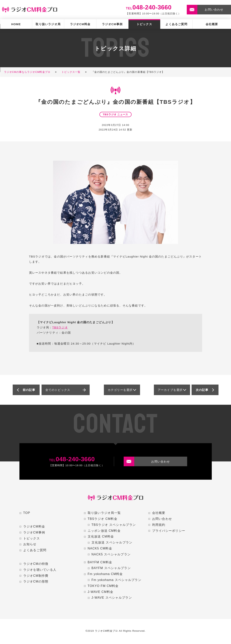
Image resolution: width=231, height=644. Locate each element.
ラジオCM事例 (112, 24)
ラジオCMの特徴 (35, 563)
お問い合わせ (162, 518)
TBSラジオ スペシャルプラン (114, 524)
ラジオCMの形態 (35, 581)
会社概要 (212, 24)
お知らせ (30, 544)
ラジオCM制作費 (35, 575)
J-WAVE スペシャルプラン (112, 597)
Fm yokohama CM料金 (105, 574)
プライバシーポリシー (168, 530)
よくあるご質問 (176, 24)
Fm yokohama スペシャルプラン (116, 580)
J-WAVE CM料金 (100, 591)
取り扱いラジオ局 (48, 24)
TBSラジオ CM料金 (103, 518)
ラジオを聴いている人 (40, 569)
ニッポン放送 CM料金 (104, 530)
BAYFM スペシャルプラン (111, 568)
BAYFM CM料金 (100, 562)
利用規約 (158, 524)
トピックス (144, 24)
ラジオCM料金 (80, 24)
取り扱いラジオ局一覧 (104, 512)
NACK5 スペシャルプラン (111, 554)
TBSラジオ (60, 327)
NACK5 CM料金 (100, 548)
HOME (16, 24)
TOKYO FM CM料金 (103, 585)
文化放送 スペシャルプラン (112, 542)
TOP (26, 512)
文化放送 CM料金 (101, 536)
